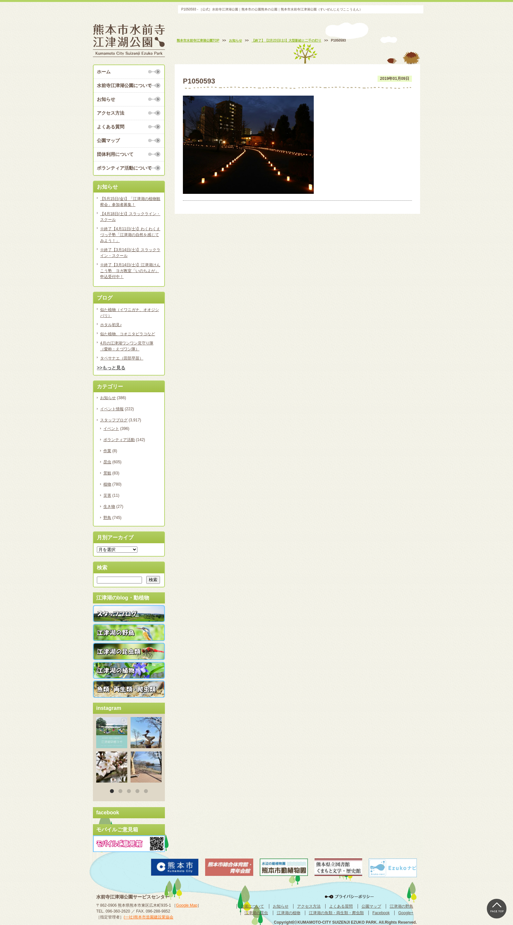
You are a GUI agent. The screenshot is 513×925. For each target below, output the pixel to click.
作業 (107, 451)
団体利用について (115, 154)
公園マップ (108, 140)
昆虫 (107, 462)
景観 (107, 473)
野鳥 (107, 517)
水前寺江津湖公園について (124, 85)
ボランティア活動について (124, 168)
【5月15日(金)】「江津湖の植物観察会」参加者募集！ (130, 201)
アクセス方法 (110, 113)
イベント (111, 428)
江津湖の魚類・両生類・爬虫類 (336, 913)
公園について (252, 906)
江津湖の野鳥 (401, 906)
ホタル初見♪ (111, 325)
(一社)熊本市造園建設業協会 (148, 917)
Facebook (381, 913)
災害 (107, 495)
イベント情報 (112, 409)
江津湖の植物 (288, 913)
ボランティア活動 (119, 439)
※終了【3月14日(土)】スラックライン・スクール (130, 253)
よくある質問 (110, 126)
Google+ (405, 913)
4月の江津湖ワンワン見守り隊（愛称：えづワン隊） (126, 346)
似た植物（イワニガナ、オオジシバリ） (129, 312)
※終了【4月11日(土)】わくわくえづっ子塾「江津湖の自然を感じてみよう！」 (130, 235)
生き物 (109, 506)
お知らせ (106, 99)
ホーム (104, 71)
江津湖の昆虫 (256, 913)
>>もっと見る (111, 367)
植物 (107, 484)
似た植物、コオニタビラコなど (127, 334)
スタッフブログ (114, 420)
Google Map (186, 905)
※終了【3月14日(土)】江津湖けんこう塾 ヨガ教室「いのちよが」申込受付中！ (130, 271)
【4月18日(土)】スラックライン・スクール (130, 217)
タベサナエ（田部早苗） (121, 358)
